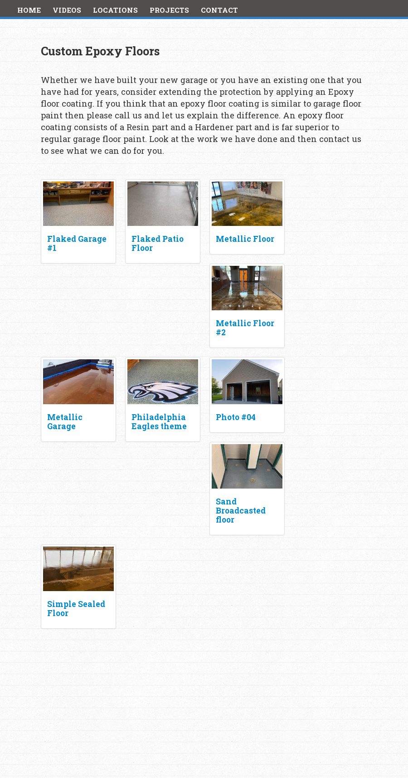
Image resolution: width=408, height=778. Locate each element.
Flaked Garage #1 (77, 243)
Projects (169, 10)
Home (29, 10)
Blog (15, 29)
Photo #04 (236, 417)
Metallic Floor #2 (245, 328)
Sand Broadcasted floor (241, 510)
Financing (60, 29)
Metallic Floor (245, 239)
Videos (67, 10)
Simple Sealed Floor (76, 608)
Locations (115, 10)
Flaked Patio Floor (157, 243)
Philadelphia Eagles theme (159, 421)
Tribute (111, 29)
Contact (219, 10)
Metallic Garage (65, 421)
